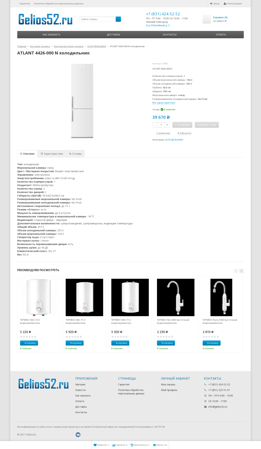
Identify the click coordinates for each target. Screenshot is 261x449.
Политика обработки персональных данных (58, 3)
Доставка (113, 34)
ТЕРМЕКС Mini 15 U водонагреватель (121, 321)
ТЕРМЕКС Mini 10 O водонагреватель (30, 321)
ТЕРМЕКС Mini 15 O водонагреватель (76, 321)
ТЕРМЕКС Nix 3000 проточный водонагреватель (173, 321)
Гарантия (24, 3)
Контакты (169, 34)
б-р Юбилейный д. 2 (158, 25)
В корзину (28, 342)
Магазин (80, 384)
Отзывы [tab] (75, 153)
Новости (80, 390)
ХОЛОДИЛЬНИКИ (174, 139)
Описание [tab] (27, 153)
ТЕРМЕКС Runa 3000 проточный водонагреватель (220, 321)
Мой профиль (169, 390)
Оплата (221, 34)
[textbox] (100, 19)
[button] (236, 271)
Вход (214, 3)
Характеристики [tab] (52, 153)
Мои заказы (168, 384)
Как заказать (51, 34)
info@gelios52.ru (217, 406)
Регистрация (233, 3)
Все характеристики (163, 102)
